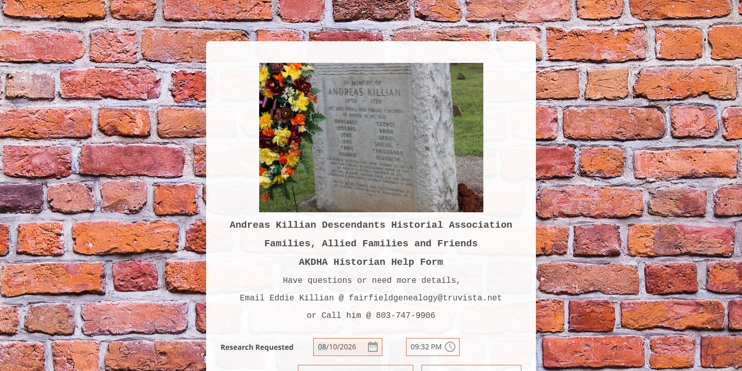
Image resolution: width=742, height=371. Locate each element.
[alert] (347, 347)
